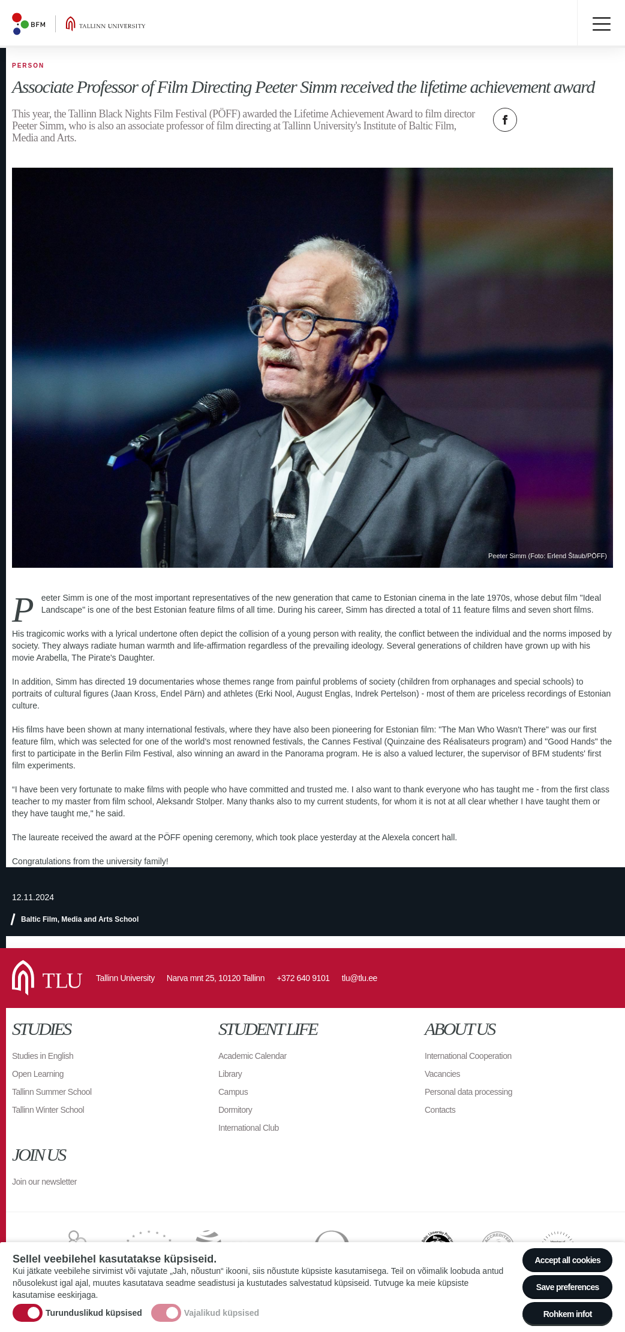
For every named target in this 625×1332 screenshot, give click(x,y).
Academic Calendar (252, 1056)
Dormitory (235, 1110)
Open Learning (38, 1074)
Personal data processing (468, 1092)
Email (565, 120)
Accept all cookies (567, 1261)
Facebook (505, 120)
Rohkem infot (567, 1314)
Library (230, 1074)
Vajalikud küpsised (221, 1313)
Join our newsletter (44, 1181)
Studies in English (42, 1056)
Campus (233, 1092)
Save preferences (567, 1287)
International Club (248, 1128)
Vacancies (442, 1074)
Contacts (440, 1110)
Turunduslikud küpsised (94, 1313)
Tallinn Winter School (48, 1110)
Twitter (535, 120)
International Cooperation (468, 1056)
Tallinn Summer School (52, 1092)
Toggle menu (601, 24)
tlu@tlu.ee (359, 978)
